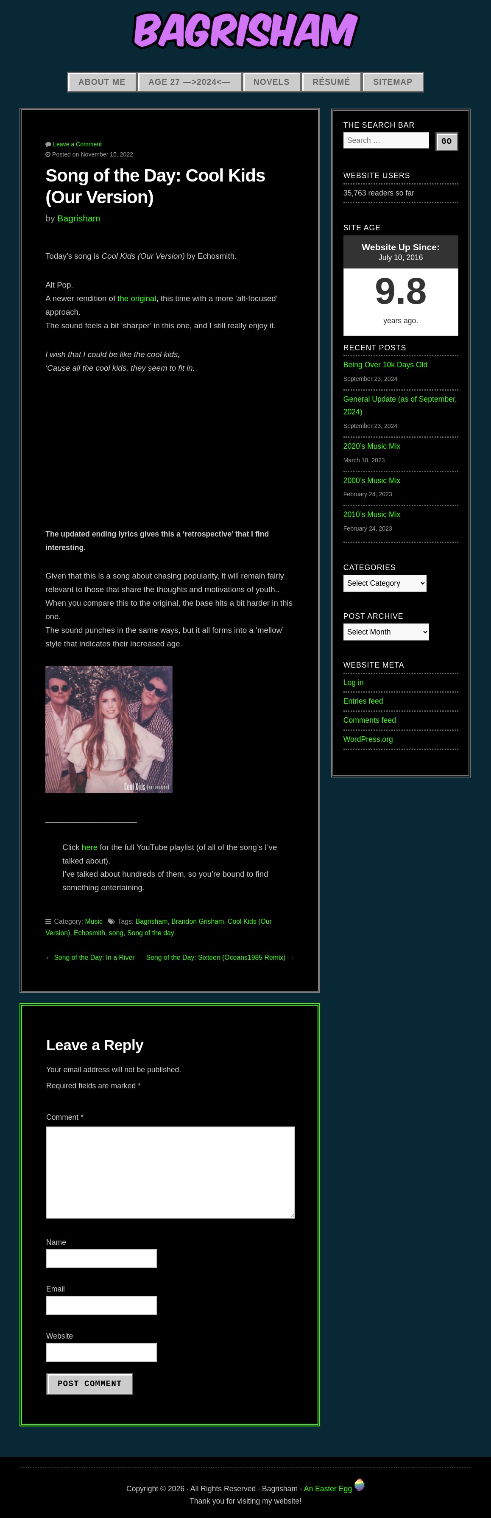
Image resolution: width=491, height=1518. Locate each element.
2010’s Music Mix (372, 514)
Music (94, 921)
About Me (102, 82)
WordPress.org (368, 739)
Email (55, 1289)
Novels (272, 82)
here (90, 847)
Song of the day (150, 933)
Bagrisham (78, 218)
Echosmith (89, 933)
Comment (65, 1117)
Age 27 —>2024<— (189, 82)
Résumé (331, 82)
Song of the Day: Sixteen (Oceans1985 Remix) (216, 957)
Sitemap (393, 82)
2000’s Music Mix (372, 480)
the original (136, 298)
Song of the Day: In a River (94, 957)
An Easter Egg (334, 1488)
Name (56, 1242)
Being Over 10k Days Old (385, 365)
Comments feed (369, 720)
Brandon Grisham (197, 921)
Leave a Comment (77, 144)
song (116, 933)
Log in (353, 682)
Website (59, 1336)
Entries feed (363, 701)
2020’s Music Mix (372, 446)
